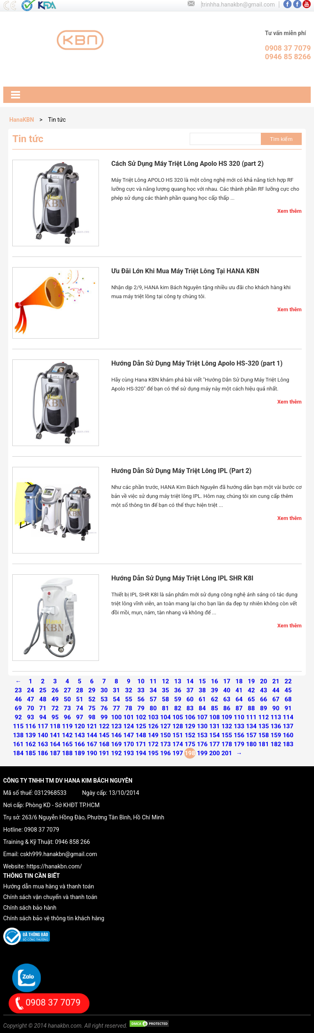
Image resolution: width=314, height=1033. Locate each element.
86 (226, 708)
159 (276, 735)
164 (55, 744)
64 (239, 699)
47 (30, 699)
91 (288, 708)
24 (30, 690)
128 (178, 726)
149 (153, 735)
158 (263, 735)
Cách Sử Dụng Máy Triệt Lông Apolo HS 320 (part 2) (187, 163)
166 (79, 744)
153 (202, 735)
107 (202, 717)
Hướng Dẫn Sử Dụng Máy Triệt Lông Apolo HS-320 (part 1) (197, 363)
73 (67, 708)
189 (79, 753)
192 (116, 753)
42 (251, 690)
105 (178, 717)
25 (42, 690)
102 (141, 717)
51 (79, 699)
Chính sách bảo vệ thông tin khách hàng (53, 918)
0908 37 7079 (41, 829)
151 (178, 735)
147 (128, 735)
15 (202, 681)
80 (153, 708)
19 (251, 681)
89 (263, 708)
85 (214, 708)
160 (288, 735)
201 (227, 753)
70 (30, 708)
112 (263, 717)
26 (55, 690)
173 (165, 744)
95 (55, 717)
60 (189, 699)
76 (104, 708)
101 (128, 717)
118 (55, 726)
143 (79, 735)
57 (153, 699)
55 (128, 699)
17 (226, 681)
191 (104, 753)
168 (104, 744)
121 (92, 726)
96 (67, 717)
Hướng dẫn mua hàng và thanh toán (48, 886)
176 (202, 744)
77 (116, 708)
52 (91, 699)
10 (140, 681)
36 (177, 690)
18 (239, 681)
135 (263, 726)
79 (140, 708)
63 (226, 699)
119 (67, 726)
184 (18, 753)
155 (227, 735)
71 (42, 708)
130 (202, 726)
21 (275, 681)
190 (92, 753)
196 (165, 753)
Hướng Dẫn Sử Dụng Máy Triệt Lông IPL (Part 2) (181, 471)
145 (104, 735)
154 (214, 735)
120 (79, 726)
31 (116, 690)
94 (42, 717)
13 (177, 681)
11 (153, 681)
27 (67, 690)
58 (165, 699)
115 (18, 726)
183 (288, 744)
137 (288, 726)
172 (153, 744)
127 (165, 726)
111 (251, 717)
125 (141, 726)
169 (116, 744)
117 (43, 726)
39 (214, 690)
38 (202, 690)
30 (104, 690)
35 (165, 690)
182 (276, 744)
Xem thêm (289, 211)
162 (30, 744)
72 (55, 708)
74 (79, 708)
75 (91, 708)
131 (214, 726)
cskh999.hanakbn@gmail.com (58, 854)
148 (141, 735)
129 (190, 726)
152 (190, 735)
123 (116, 726)
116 (30, 726)
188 (67, 753)
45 (288, 690)
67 (275, 699)
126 (153, 726)
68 (288, 699)
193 (128, 753)
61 (202, 699)
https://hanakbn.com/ (54, 866)
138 (18, 735)
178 (227, 744)
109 (227, 717)
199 (202, 753)
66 (263, 699)
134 (251, 726)
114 (288, 717)
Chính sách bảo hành (29, 907)
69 (18, 708)
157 (251, 735)
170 (128, 744)
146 (116, 735)
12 (165, 681)
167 (92, 744)
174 (178, 744)
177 (214, 744)
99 (104, 717)
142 (67, 735)
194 (141, 753)
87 (239, 708)
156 (239, 735)
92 (18, 717)
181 (263, 744)
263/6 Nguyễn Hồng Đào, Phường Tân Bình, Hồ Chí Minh (93, 817)
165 (67, 744)
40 (226, 690)
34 (153, 690)
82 (177, 708)
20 (263, 681)
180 (251, 744)
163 (43, 744)
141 (55, 735)
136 (276, 726)
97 (79, 717)
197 (178, 753)
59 (177, 699)
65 (251, 699)
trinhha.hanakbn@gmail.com (238, 4)
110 (239, 717)
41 (239, 690)
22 (288, 681)
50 (67, 699)
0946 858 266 (72, 842)
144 (92, 735)
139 (30, 735)
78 (128, 708)
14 (189, 681)
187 (55, 753)
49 (55, 699)
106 (190, 717)
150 (165, 735)
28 (79, 690)
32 (128, 690)
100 (116, 717)
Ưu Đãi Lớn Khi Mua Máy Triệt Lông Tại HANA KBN (185, 271)
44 (275, 690)
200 (214, 753)
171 (141, 744)
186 (43, 753)
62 (214, 699)
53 (104, 699)
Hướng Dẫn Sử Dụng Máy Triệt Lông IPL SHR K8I (182, 578)
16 (214, 681)
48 (42, 699)
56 (140, 699)
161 (18, 744)
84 (202, 708)
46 (18, 699)
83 (189, 708)
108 (214, 717)
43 (263, 690)
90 (275, 708)
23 (18, 690)
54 (116, 699)
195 (153, 753)
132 (227, 726)
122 (104, 726)
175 (190, 744)
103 (153, 717)
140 (43, 735)
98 (91, 717)
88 (251, 708)
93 (30, 717)
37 (189, 690)
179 (239, 744)
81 (165, 708)
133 (239, 726)
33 (140, 690)
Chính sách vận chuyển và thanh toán (50, 897)
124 (128, 726)
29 (91, 690)
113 (276, 717)
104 (165, 717)
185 (30, 753)
